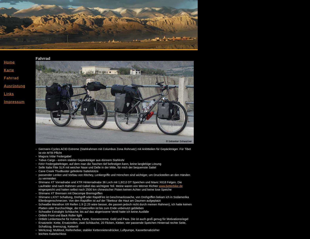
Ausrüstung (14, 86)
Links (9, 94)
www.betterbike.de (171, 186)
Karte (9, 70)
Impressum (14, 102)
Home (9, 62)
